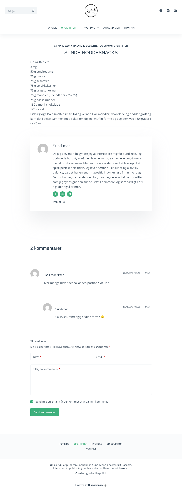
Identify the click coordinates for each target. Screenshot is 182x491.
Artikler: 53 (59, 202)
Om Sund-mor (111, 27)
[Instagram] (168, 10)
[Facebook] (160, 10)
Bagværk (79, 46)
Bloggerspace (96, 485)
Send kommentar (44, 412)
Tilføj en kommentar (46, 369)
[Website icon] (62, 194)
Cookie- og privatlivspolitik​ (91, 473)
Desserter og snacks (99, 46)
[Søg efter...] (17, 10)
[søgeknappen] (33, 10)
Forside (51, 27)
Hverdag (92, 28)
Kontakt (130, 27)
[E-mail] (175, 10)
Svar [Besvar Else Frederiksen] (147, 273)
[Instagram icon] (69, 194)
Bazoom (126, 465)
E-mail (100, 356)
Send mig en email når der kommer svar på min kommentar (69, 401)
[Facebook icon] (55, 194)
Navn (37, 356)
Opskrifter (71, 28)
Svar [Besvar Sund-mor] (147, 307)
